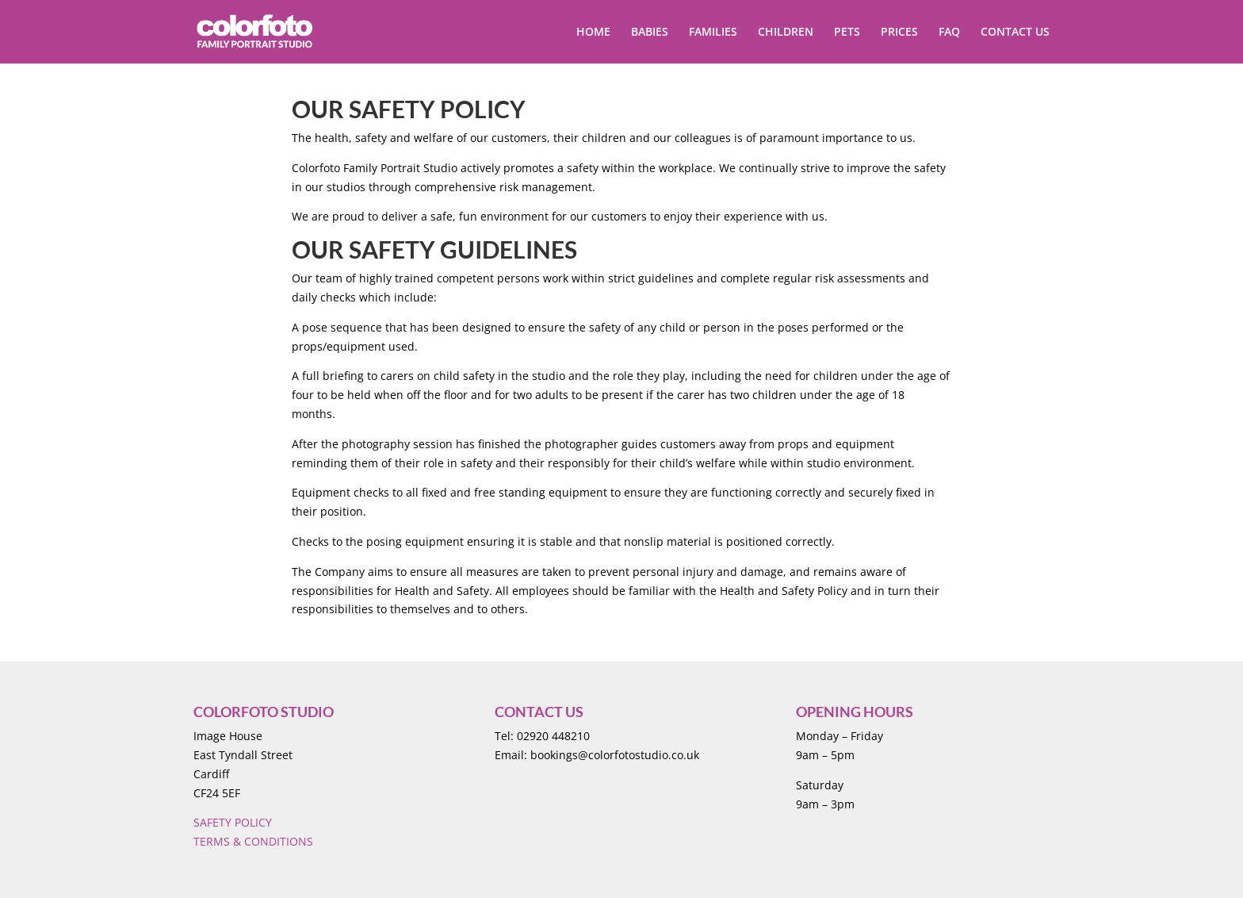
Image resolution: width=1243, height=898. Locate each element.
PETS (847, 32)
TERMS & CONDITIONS (253, 841)
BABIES (649, 32)
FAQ (949, 32)
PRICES (899, 32)
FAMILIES (713, 32)
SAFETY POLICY (232, 822)
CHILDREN (785, 32)
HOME (593, 32)
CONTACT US (1015, 32)
